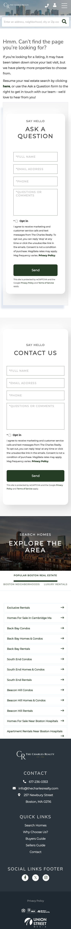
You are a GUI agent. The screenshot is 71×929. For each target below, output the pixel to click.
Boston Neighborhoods (21, 584)
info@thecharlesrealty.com (35, 788)
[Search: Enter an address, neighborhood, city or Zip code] (35, 22)
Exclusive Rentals (18, 607)
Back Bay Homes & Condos (25, 638)
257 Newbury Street (35, 798)
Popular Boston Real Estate (35, 575)
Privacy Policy (47, 255)
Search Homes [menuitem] (35, 825)
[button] (64, 22)
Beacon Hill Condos (20, 690)
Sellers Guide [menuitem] (35, 845)
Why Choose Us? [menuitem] (35, 832)
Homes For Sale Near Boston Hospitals (32, 721)
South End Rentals (19, 680)
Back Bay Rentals (18, 649)
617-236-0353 (35, 782)
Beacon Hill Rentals (20, 711)
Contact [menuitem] (35, 852)
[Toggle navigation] (64, 5)
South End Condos (19, 659)
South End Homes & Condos (25, 669)
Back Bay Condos (18, 628)
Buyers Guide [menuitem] (35, 839)
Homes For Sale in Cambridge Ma (29, 618)
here (6, 86)
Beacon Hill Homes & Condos (26, 700)
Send (36, 270)
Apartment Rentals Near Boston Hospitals (34, 731)
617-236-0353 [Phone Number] (47, 6)
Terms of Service (46, 283)
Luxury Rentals (55, 584)
